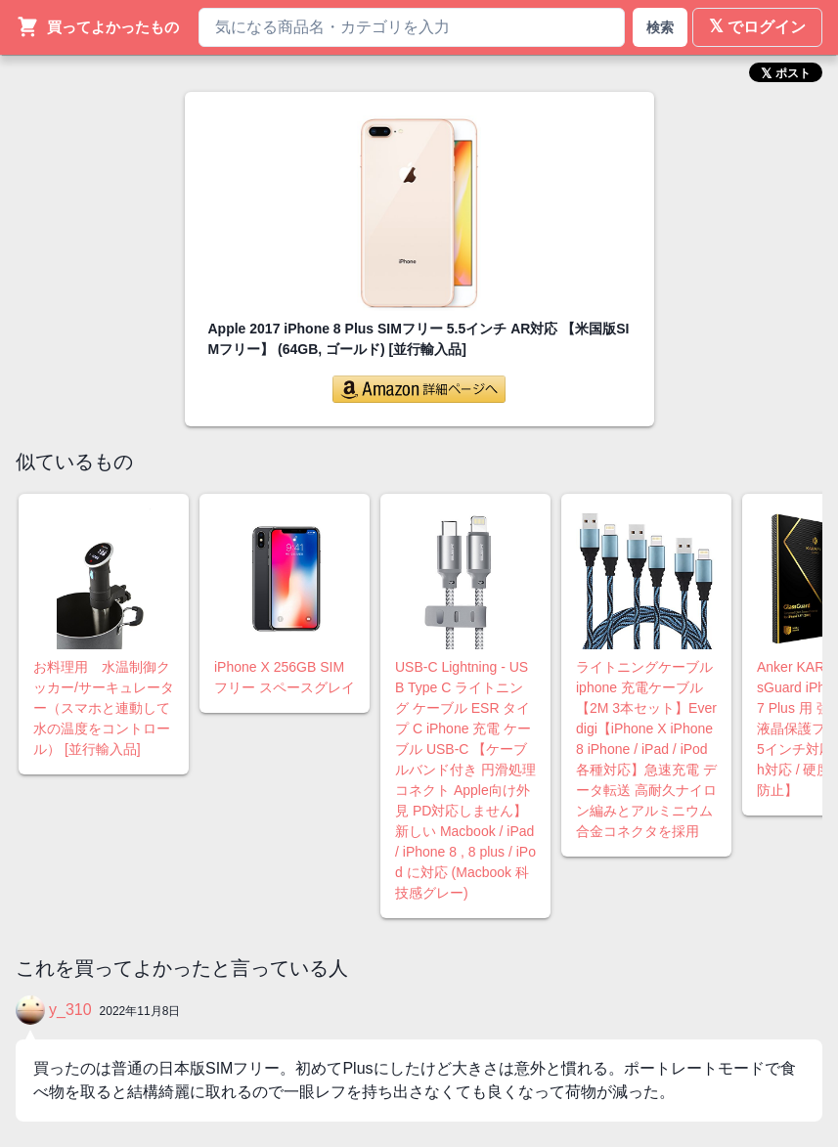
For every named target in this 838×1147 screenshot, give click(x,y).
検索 (660, 27)
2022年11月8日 (140, 1011)
